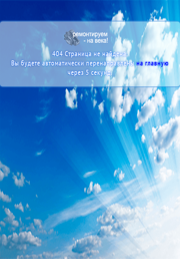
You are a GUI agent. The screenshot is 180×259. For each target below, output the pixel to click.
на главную (152, 63)
